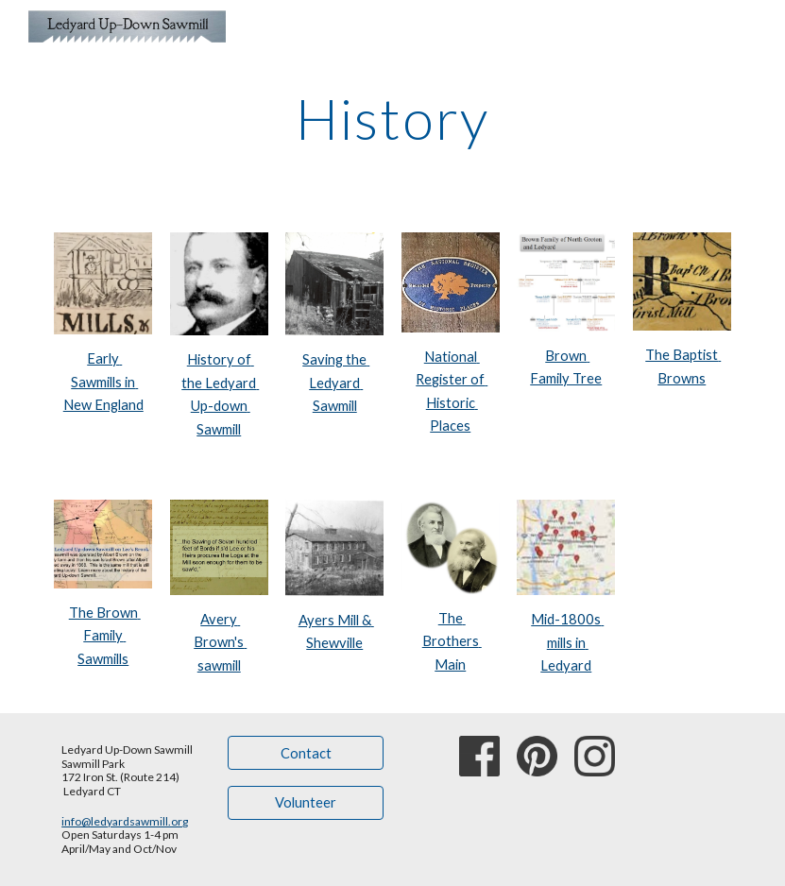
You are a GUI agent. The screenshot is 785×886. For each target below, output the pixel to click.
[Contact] (306, 753)
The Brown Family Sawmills (105, 636)
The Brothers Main (452, 641)
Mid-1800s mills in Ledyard (567, 642)
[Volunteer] (306, 803)
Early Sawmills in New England (103, 381)
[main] (393, 118)
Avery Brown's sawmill (220, 642)
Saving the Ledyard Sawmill (335, 382)
